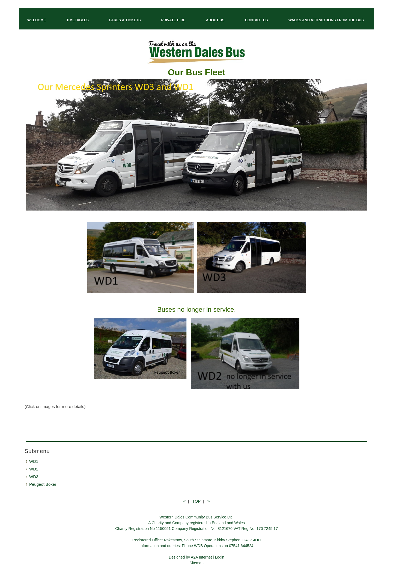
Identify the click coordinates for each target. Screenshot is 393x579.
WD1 (33, 461)
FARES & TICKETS (125, 20)
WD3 (33, 476)
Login (219, 557)
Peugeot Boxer (42, 484)
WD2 (33, 469)
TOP (196, 501)
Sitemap (196, 563)
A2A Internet (201, 557)
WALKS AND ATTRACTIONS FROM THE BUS (326, 20)
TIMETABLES (77, 20)
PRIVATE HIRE (173, 20)
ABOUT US (215, 20)
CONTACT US (256, 20)
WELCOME (36, 20)
